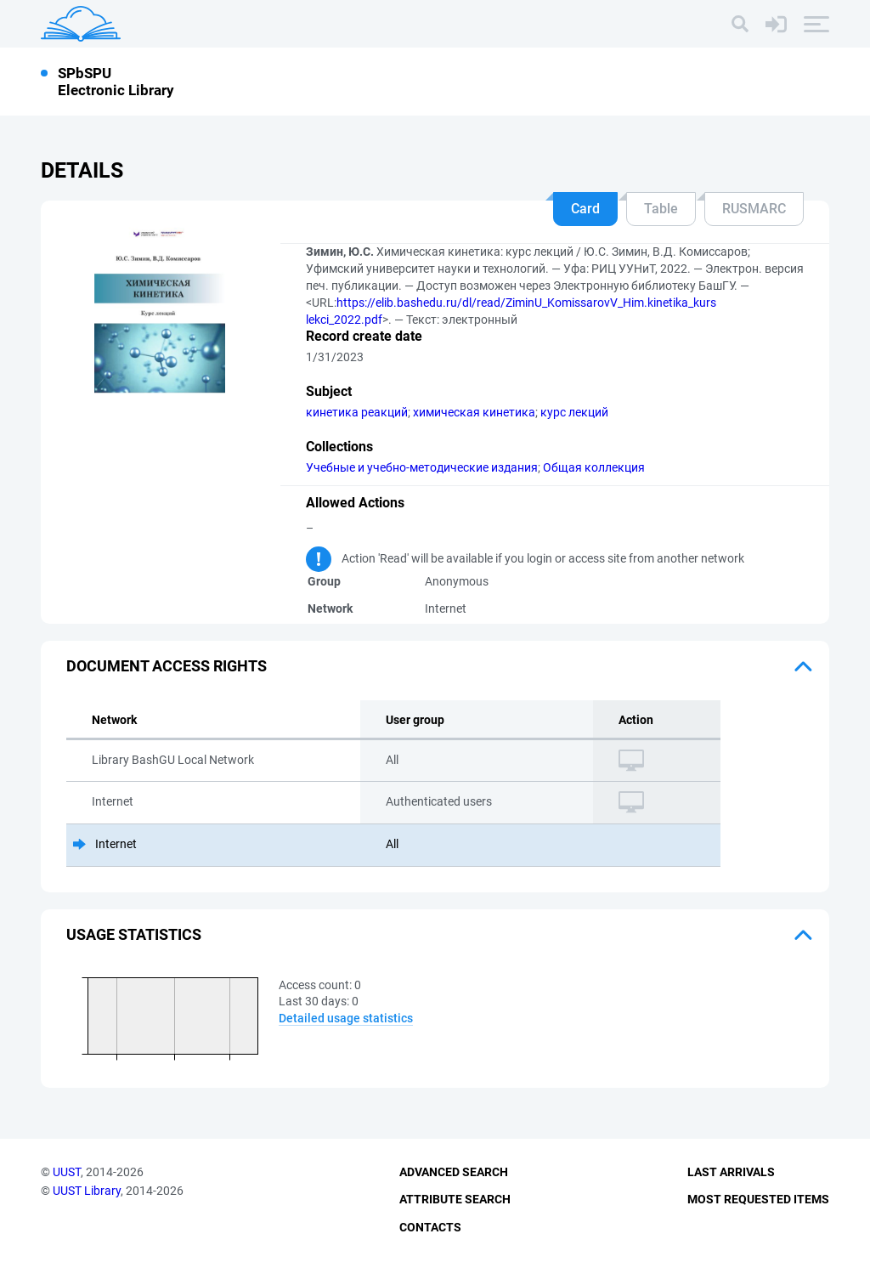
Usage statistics (133, 934)
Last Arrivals (731, 1172)
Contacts (430, 1227)
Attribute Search (455, 1199)
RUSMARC (754, 209)
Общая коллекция (594, 467)
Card (585, 209)
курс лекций (574, 412)
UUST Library (87, 1190)
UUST (67, 1172)
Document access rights (166, 666)
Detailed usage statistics (346, 1018)
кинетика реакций (357, 412)
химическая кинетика (474, 412)
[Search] (740, 23)
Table (661, 209)
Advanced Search (453, 1172)
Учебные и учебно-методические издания (422, 467)
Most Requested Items (758, 1199)
